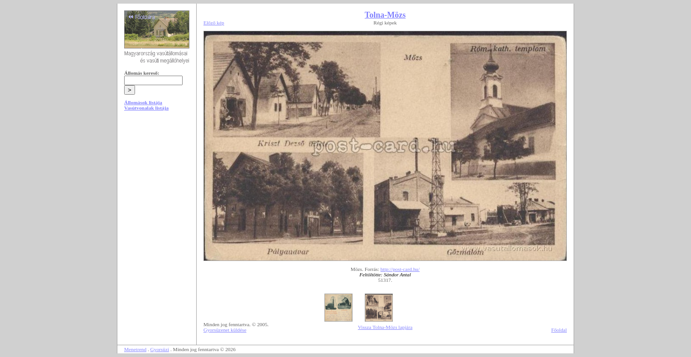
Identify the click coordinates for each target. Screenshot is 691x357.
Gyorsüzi (159, 349)
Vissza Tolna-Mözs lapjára (385, 327)
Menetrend (135, 349)
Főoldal (559, 330)
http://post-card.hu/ (400, 269)
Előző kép (213, 22)
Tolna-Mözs (385, 14)
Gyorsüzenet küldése (224, 330)
